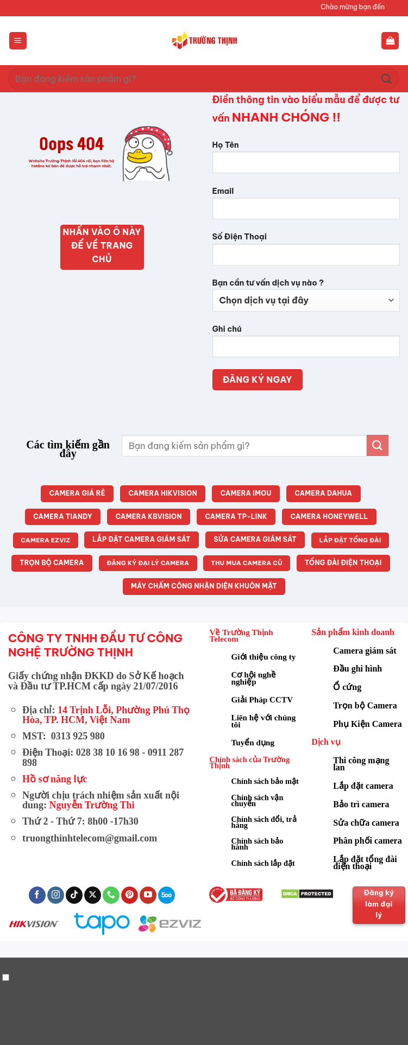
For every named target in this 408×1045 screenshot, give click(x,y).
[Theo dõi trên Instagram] (55, 895)
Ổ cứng (347, 687)
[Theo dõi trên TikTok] (74, 895)
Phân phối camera (367, 840)
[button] (18, 41)
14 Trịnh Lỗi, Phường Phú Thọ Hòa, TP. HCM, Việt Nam (106, 715)
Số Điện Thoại (306, 253)
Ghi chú (306, 345)
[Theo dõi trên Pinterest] (129, 895)
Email (306, 207)
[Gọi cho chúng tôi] (111, 895)
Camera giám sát (364, 650)
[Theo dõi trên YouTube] (148, 895)
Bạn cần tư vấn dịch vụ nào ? (306, 294)
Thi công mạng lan (361, 764)
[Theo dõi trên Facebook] (37, 895)
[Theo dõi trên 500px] (166, 895)
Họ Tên (306, 161)
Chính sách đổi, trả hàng (264, 822)
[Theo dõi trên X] (92, 895)
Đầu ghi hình (357, 668)
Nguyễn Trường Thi (92, 805)
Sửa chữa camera (366, 822)
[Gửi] (387, 78)
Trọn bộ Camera (365, 705)
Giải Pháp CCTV (262, 699)
